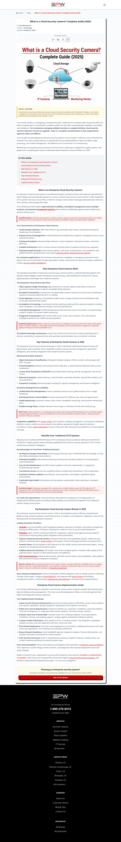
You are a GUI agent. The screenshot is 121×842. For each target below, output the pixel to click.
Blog (29, 13)
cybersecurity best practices (59, 579)
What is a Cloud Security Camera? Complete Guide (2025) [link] (57, 13)
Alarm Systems (60, 735)
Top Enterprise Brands (30, 176)
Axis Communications (28, 556)
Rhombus (23, 533)
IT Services (60, 744)
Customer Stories (60, 802)
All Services (60, 748)
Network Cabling (60, 739)
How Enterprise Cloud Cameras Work (36, 165)
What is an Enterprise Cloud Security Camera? (39, 162)
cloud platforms (49, 576)
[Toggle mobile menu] (104, 4)
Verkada (22, 527)
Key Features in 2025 (29, 169)
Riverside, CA (60, 775)
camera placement (40, 427)
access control (46, 421)
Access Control (60, 731)
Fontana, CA (60, 780)
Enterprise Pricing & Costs (31, 179)
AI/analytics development (58, 568)
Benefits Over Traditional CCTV (33, 172)
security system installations (34, 263)
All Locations (61, 784)
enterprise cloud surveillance (91, 645)
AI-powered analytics (46, 209)
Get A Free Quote (60, 677)
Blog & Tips (60, 807)
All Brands (60, 827)
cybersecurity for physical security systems (73, 253)
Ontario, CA (60, 762)
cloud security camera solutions (82, 658)
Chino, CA (60, 771)
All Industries (61, 831)
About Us (60, 798)
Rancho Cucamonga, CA (60, 767)
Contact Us (60, 811)
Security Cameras (60, 726)
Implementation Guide (30, 182)
